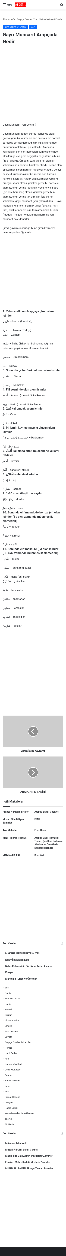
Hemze (8, 1047)
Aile (7, 1058)
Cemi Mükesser (13, 1069)
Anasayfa (9, 19)
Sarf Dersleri (11, 1031)
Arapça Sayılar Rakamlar (18, 1042)
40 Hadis (9, 1124)
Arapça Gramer (24, 19)
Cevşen (8, 1102)
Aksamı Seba (12, 1020)
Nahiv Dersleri (12, 1080)
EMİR (37, 819)
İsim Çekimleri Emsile (51, 19)
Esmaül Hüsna (12, 1096)
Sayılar (8, 1036)
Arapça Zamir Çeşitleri (46, 811)
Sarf (36, 19)
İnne (7, 1091)
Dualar (8, 1014)
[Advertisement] (33, 84)
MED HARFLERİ (11, 855)
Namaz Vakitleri (13, 1064)
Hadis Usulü (11, 1107)
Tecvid (8, 1009)
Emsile (8, 1025)
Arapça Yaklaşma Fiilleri (16, 811)
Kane (7, 1086)
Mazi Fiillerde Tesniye (15, 837)
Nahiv (8, 993)
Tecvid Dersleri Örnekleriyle (19, 1113)
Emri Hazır (40, 830)
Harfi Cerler (11, 1053)
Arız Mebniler (10, 830)
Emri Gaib (39, 855)
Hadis (8, 1004)
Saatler (8, 1075)
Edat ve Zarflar (12, 998)
